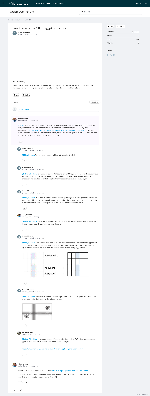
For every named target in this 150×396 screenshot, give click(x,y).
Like (17, 95)
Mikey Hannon (23, 118)
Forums (18, 20)
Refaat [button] (21, 125)
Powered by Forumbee (141, 394)
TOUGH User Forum (42, 3)
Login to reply (24, 109)
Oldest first (94, 102)
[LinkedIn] (114, 54)
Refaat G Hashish (24, 32)
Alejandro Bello (27, 332)
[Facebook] (108, 54)
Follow (27, 95)
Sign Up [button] (139, 3)
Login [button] (145, 3)
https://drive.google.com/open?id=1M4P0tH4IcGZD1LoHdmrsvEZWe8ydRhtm (57, 130)
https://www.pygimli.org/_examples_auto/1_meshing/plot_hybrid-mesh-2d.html (52, 349)
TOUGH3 (27, 20)
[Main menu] (3, 3)
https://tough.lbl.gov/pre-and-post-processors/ (70, 371)
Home (10, 20)
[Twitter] (111, 54)
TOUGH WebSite (58, 3)
